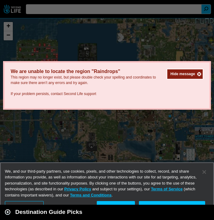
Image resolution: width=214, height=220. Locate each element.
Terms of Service (167, 189)
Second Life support (79, 94)
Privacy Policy (77, 189)
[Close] (204, 172)
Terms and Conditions (90, 195)
